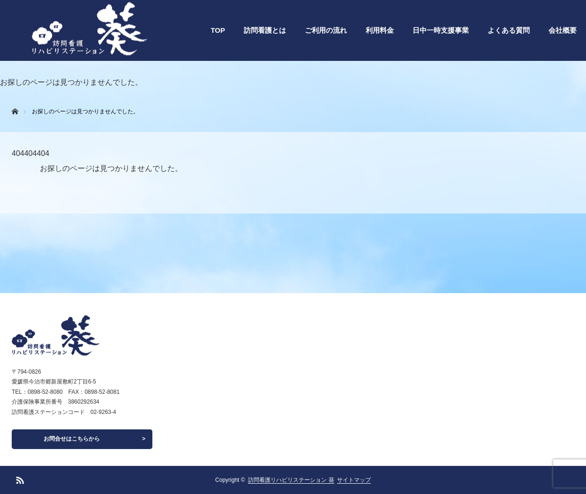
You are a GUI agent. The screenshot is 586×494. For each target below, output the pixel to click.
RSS (19, 479)
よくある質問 (509, 30)
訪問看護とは (265, 30)
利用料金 (380, 30)
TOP (217, 30)
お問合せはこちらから (72, 438)
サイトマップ (354, 480)
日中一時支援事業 (441, 30)
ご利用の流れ (326, 30)
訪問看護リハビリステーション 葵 (291, 480)
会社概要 (562, 30)
